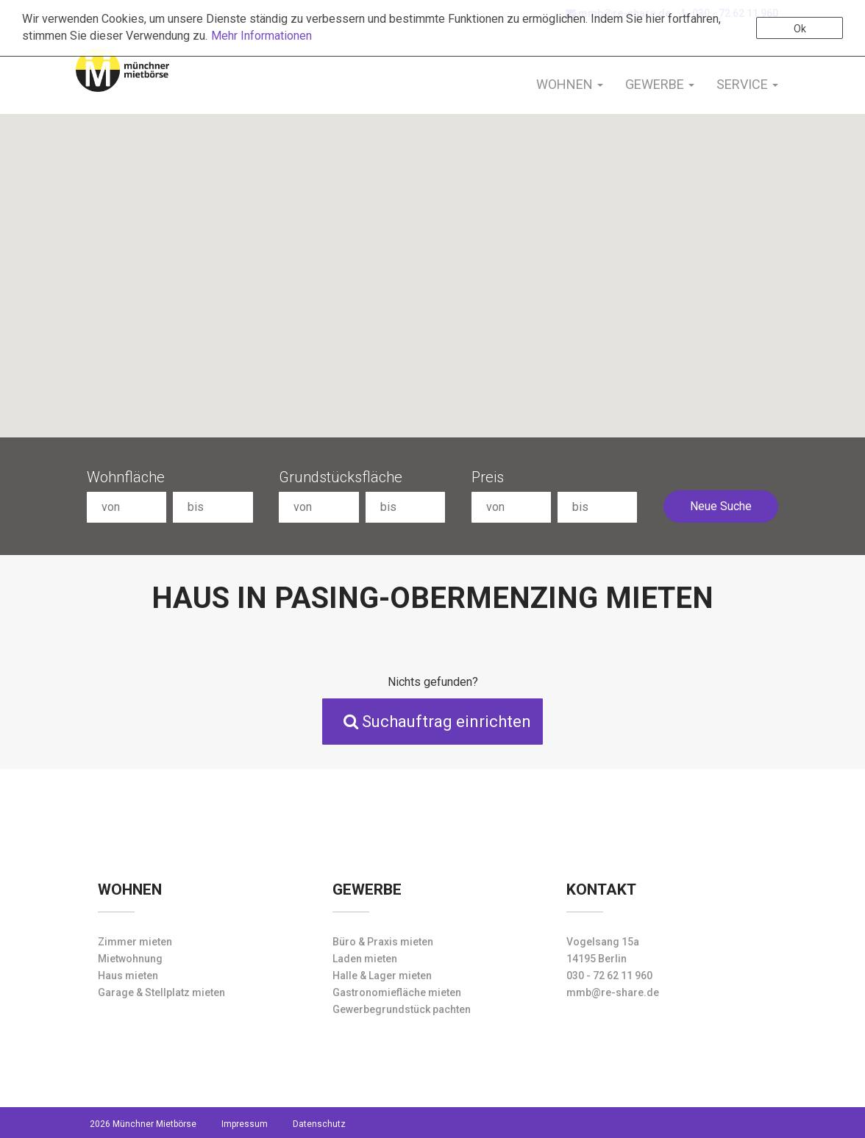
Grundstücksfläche (340, 477)
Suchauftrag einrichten (437, 721)
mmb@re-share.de (612, 992)
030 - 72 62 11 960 (609, 975)
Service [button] (747, 84)
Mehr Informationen (261, 36)
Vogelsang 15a (602, 942)
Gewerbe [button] (659, 84)
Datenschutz (319, 1124)
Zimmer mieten (135, 942)
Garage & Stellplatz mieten (161, 992)
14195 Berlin (596, 959)
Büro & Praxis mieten (382, 942)
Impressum (244, 1124)
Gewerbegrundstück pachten (401, 1009)
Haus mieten (128, 975)
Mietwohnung (130, 959)
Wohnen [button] (569, 84)
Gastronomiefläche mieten (396, 992)
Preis (487, 477)
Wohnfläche (126, 477)
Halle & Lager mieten (382, 975)
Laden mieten (364, 959)
